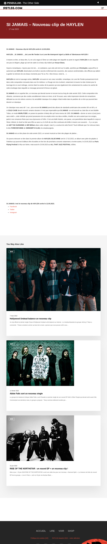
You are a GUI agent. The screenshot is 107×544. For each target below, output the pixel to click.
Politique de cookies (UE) (39, 538)
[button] (102, 8)
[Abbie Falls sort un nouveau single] (53, 375)
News (11, 252)
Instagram (13, 212)
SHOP (71, 531)
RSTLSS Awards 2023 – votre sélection (66, 538)
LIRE (52, 531)
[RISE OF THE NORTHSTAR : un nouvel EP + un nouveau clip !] (53, 450)
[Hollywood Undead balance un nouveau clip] (53, 292)
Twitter (12, 209)
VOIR (61, 531)
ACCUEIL (41, 531)
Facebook (13, 206)
